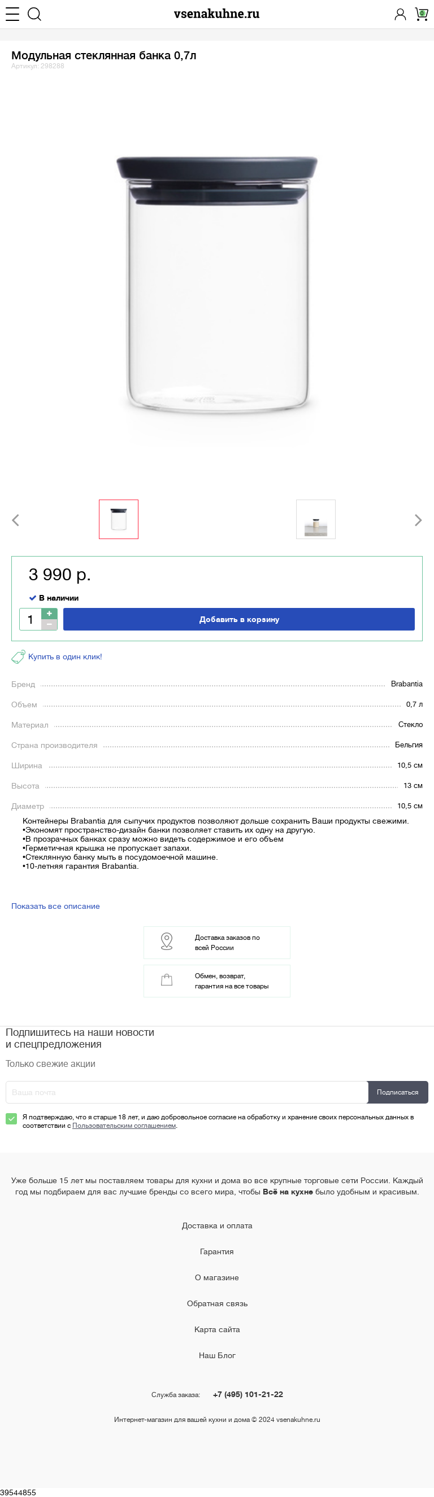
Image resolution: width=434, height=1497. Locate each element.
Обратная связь (217, 1303)
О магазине (217, 1277)
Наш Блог (217, 1355)
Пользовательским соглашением (124, 1126)
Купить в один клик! (56, 657)
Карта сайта (217, 1329)
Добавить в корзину (239, 619)
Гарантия (217, 1251)
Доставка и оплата (217, 1225)
